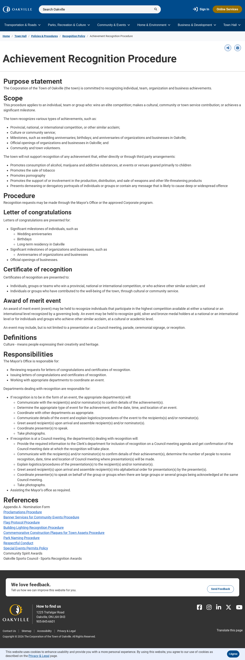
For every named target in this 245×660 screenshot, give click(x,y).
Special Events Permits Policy (25, 548)
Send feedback (220, 588)
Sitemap (26, 630)
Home (6, 36)
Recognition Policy (73, 36)
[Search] (100, 9)
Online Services (227, 9)
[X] (228, 607)
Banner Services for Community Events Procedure (41, 517)
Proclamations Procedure (22, 512)
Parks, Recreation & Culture (69, 25)
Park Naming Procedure (21, 538)
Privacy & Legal (66, 630)
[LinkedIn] (218, 607)
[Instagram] (209, 607)
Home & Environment (153, 25)
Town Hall (232, 25)
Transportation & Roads (22, 25)
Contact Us (9, 630)
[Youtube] (239, 607)
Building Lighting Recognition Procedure (33, 528)
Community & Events (113, 25)
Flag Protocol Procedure (21, 522)
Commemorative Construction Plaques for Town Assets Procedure (54, 533)
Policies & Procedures (44, 36)
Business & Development (197, 25)
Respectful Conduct (18, 543)
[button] (228, 48)
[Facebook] (199, 607)
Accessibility (44, 630)
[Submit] (155, 9)
